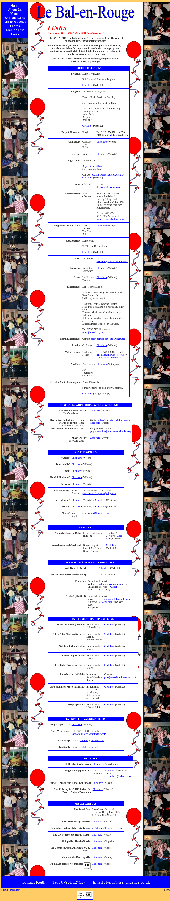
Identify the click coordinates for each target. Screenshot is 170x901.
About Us (15, 10)
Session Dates (15, 18)
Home (14, 5)
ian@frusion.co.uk (100, 513)
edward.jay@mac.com (110, 584)
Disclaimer (15, 890)
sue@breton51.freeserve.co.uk (107, 828)
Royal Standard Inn (92, 166)
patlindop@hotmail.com (92, 740)
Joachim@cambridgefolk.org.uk (107, 174)
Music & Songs (15, 22)
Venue (14, 14)
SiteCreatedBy (80, 895)
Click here (87, 85)
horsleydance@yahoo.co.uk (110, 219)
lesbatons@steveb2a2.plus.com (112, 261)
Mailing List (15, 30)
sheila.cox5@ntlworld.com (110, 357)
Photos (15, 26)
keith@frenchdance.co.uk (128, 882)
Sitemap (4, 890)
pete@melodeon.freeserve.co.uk (120, 677)
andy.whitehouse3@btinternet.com (89, 734)
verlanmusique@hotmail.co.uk (114, 599)
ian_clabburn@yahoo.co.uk (110, 355)
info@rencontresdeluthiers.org (113, 420)
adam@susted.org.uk (92, 332)
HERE (83, 33)
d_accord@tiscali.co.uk (108, 187)
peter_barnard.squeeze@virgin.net (108, 339)
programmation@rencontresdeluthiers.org (111, 431)
